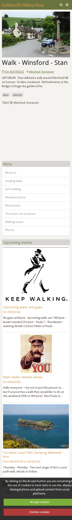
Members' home (15, 197)
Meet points (13, 205)
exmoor (17, 94)
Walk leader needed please (23, 377)
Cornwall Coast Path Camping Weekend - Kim (33, 454)
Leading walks (13, 181)
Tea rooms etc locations (20, 214)
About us (10, 172)
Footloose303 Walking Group (23, 5)
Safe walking (13, 189)
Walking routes (14, 222)
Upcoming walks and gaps (22, 307)
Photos (9, 230)
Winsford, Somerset (41, 72)
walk (5, 94)
